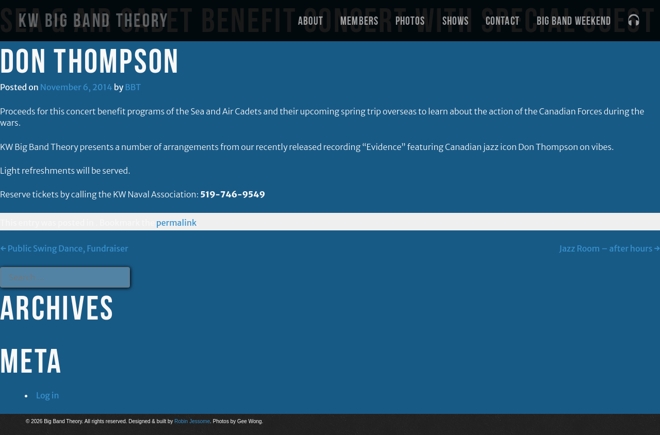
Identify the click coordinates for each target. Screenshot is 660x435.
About (311, 20)
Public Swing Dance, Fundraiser (64, 248)
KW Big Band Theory (94, 20)
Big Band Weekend (574, 20)
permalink (176, 222)
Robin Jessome (192, 421)
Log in (47, 395)
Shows (455, 20)
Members (359, 20)
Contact (503, 20)
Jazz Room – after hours (609, 248)
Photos (410, 20)
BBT (133, 87)
